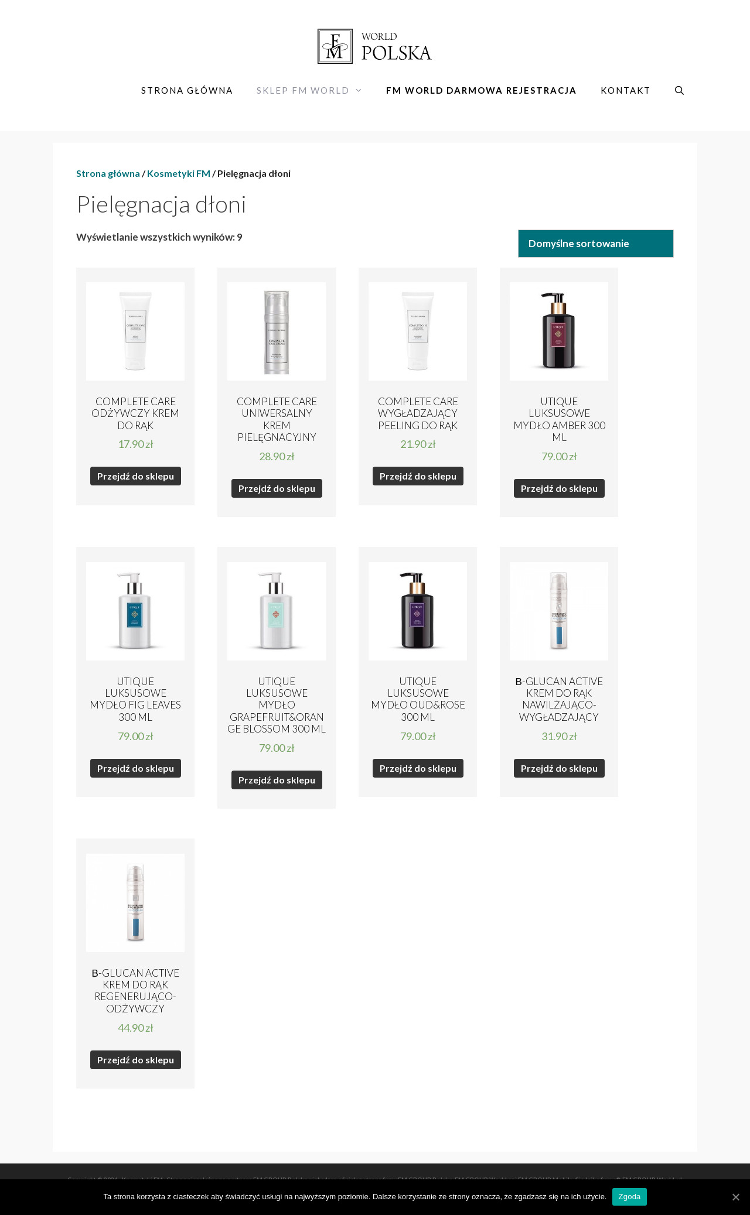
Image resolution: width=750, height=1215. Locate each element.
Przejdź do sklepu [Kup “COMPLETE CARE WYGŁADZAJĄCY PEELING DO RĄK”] (418, 475)
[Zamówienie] (596, 244)
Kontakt (626, 90)
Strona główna (187, 90)
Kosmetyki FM (178, 173)
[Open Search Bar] (680, 90)
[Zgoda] (735, 1197)
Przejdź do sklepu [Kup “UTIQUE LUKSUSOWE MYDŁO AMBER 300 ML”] (559, 488)
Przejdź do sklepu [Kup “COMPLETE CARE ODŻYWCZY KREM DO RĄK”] (135, 475)
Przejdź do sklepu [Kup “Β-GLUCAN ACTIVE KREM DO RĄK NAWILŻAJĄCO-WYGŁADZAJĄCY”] (559, 768)
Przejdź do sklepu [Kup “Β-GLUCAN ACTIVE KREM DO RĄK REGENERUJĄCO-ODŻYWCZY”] (135, 1059)
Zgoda (629, 1196)
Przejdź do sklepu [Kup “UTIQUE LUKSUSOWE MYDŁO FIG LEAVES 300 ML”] (135, 768)
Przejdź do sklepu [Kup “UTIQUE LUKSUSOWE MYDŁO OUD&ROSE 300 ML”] (418, 768)
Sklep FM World (315, 90)
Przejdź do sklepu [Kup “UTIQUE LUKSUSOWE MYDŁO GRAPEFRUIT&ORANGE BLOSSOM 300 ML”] (276, 779)
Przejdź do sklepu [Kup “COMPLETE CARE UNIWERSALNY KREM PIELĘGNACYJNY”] (276, 488)
